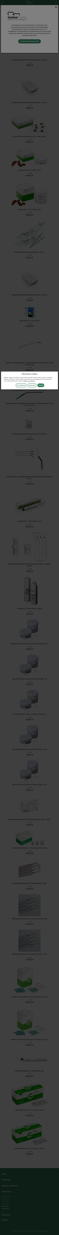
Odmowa (32, 385)
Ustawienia (21, 385)
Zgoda (40, 385)
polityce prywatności (29, 381)
